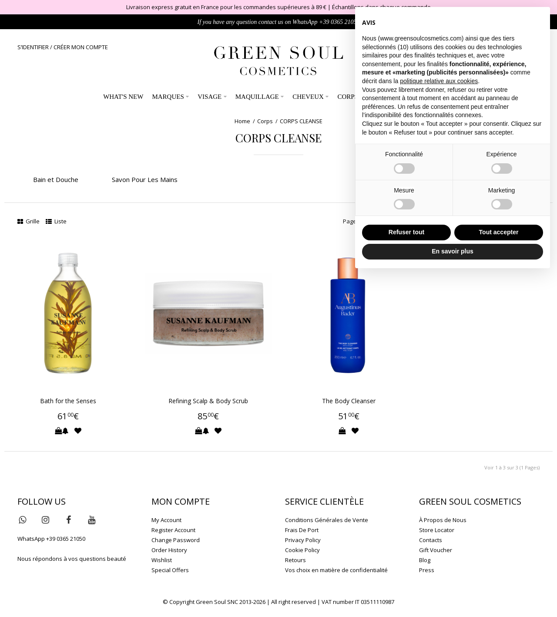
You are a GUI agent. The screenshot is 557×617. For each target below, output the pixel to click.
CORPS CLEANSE (301, 121)
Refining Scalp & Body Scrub (208, 401)
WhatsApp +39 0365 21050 (51, 539)
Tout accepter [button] (499, 232)
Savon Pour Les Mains (145, 179)
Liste (56, 221)
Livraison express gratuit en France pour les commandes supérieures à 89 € (226, 7)
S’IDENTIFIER (33, 47)
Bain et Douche (55, 179)
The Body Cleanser (349, 401)
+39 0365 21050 (339, 22)
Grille (28, 221)
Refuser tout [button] (406, 232)
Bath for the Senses (68, 401)
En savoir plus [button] (452, 251)
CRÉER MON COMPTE (81, 47)
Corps (265, 121)
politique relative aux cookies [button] (439, 81)
